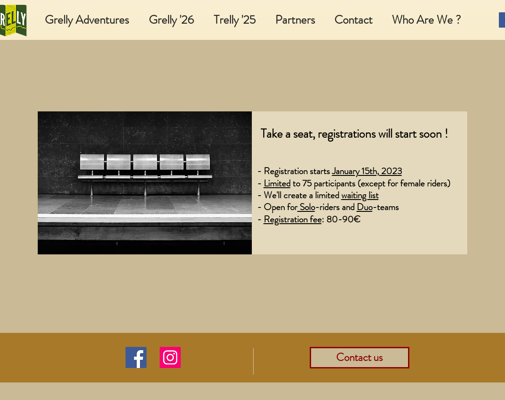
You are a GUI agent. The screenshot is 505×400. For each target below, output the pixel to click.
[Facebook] (136, 357)
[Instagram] (170, 357)
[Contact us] (359, 357)
